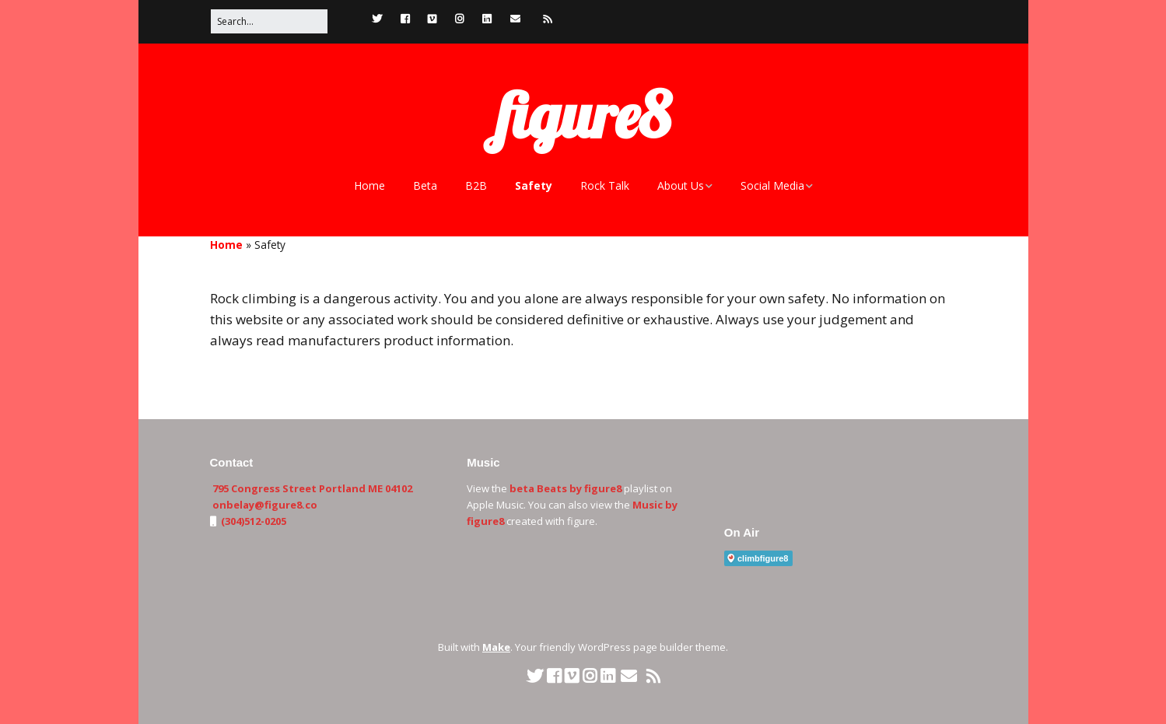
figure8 (583, 115)
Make (496, 647)
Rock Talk (604, 185)
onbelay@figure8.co (264, 505)
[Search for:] (269, 21)
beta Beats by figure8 (565, 488)
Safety (533, 185)
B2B (476, 185)
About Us (680, 185)
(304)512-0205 (252, 521)
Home (369, 185)
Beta (425, 185)
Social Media (772, 185)
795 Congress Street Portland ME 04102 (312, 488)
